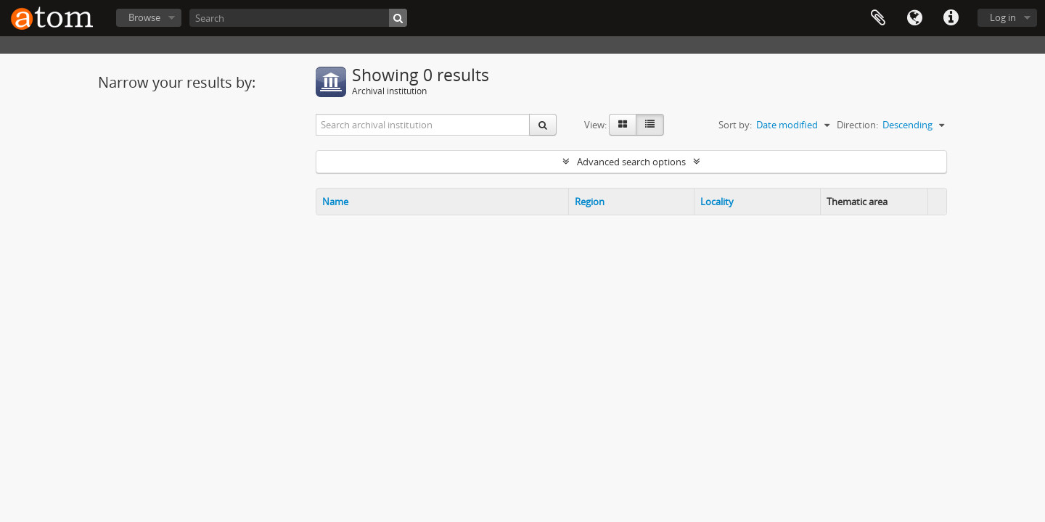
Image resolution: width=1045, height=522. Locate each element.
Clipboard (878, 18)
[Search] (298, 18)
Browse (144, 17)
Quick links (951, 18)
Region (590, 201)
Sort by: (735, 124)
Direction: (857, 124)
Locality (717, 201)
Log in (1003, 17)
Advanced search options (631, 161)
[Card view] (622, 125)
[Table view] (650, 125)
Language (914, 18)
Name (335, 201)
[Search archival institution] (423, 125)
